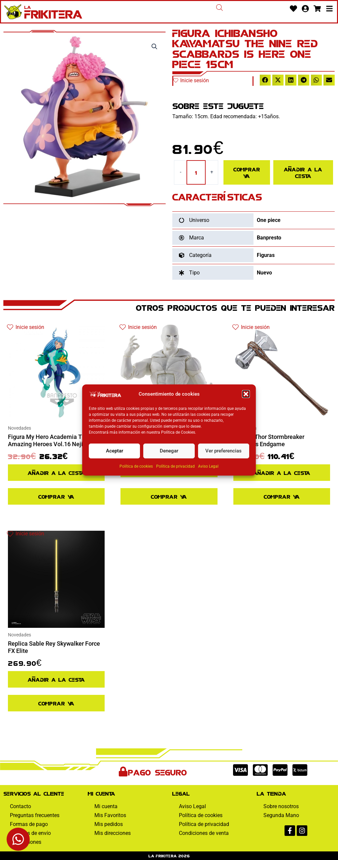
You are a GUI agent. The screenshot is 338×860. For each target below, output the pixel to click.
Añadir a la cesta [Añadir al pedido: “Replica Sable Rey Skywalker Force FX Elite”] (56, 679)
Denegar (169, 451)
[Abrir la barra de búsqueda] (219, 7)
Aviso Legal (208, 466)
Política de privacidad (175, 466)
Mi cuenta (106, 806)
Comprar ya (246, 172)
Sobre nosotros (281, 806)
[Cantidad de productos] (196, 172)
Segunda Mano (281, 815)
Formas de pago (29, 824)
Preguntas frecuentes (34, 815)
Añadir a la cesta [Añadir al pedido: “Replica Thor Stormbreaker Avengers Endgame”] (281, 472)
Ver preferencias (223, 451)
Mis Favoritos (110, 815)
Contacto (20, 806)
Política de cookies (136, 466)
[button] (246, 394)
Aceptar (114, 451)
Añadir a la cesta (303, 172)
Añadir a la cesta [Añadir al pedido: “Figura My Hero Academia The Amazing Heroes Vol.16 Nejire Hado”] (56, 472)
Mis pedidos (108, 824)
